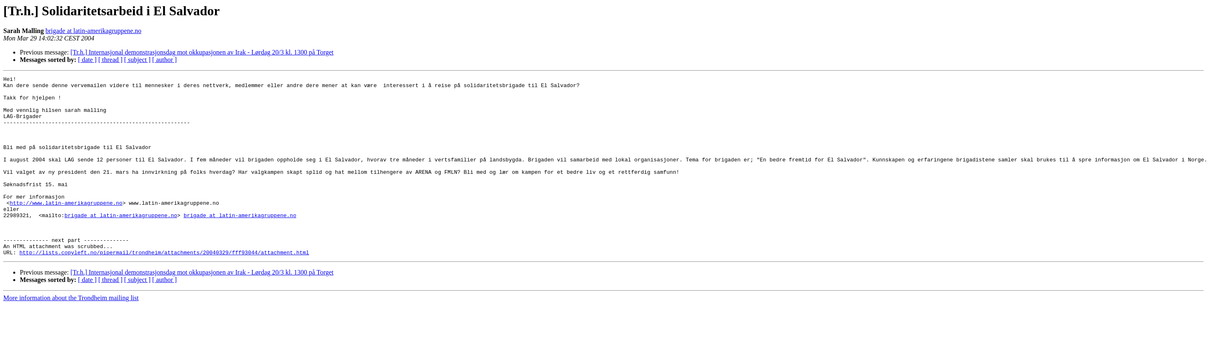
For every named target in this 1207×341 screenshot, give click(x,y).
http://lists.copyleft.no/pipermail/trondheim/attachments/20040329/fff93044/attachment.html (164, 288)
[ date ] (87, 59)
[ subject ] (137, 59)
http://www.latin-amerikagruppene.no (66, 228)
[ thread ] (110, 59)
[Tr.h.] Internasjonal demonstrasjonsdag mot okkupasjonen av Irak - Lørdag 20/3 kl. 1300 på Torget (202, 52)
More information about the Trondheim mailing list (71, 333)
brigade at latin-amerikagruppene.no (93, 30)
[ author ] (164, 59)
